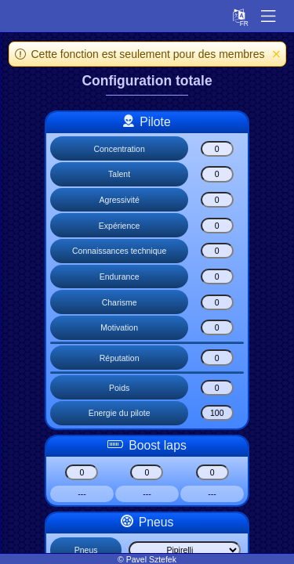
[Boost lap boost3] (212, 472)
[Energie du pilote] (217, 413)
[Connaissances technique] (217, 250)
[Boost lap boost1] (81, 472)
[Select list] (185, 550)
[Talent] (217, 174)
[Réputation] (217, 357)
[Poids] (217, 388)
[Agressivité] (217, 200)
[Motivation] (217, 327)
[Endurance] (217, 276)
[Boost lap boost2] (146, 472)
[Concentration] (217, 149)
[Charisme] (217, 302)
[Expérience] (217, 225)
